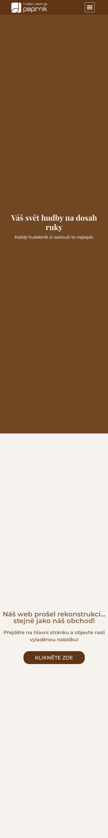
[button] (90, 7)
